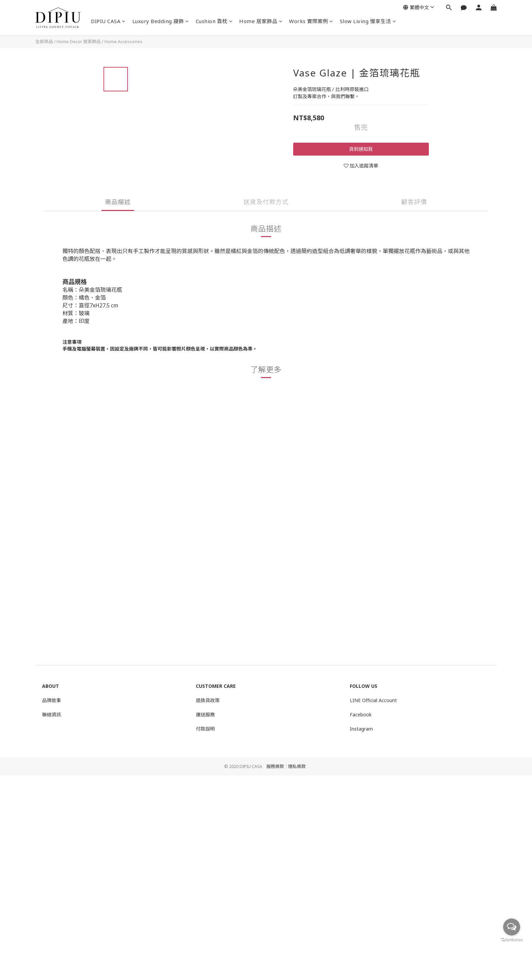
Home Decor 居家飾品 (79, 41)
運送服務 (205, 714)
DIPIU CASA (108, 21)
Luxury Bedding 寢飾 (160, 21)
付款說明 (205, 729)
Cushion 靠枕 (214, 21)
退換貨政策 (208, 700)
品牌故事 (51, 700)
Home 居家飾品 (260, 21)
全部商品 (44, 41)
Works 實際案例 (311, 21)
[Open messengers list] (511, 926)
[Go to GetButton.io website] (511, 940)
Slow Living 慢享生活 (368, 21)
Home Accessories (123, 41)
